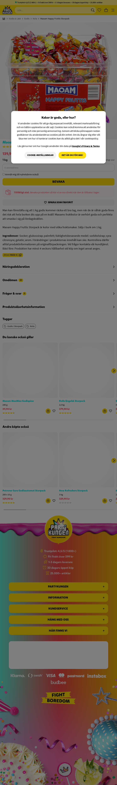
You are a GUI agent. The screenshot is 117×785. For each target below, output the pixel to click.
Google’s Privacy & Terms (86, 145)
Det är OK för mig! (72, 155)
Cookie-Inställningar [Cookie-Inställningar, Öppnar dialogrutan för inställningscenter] (40, 155)
